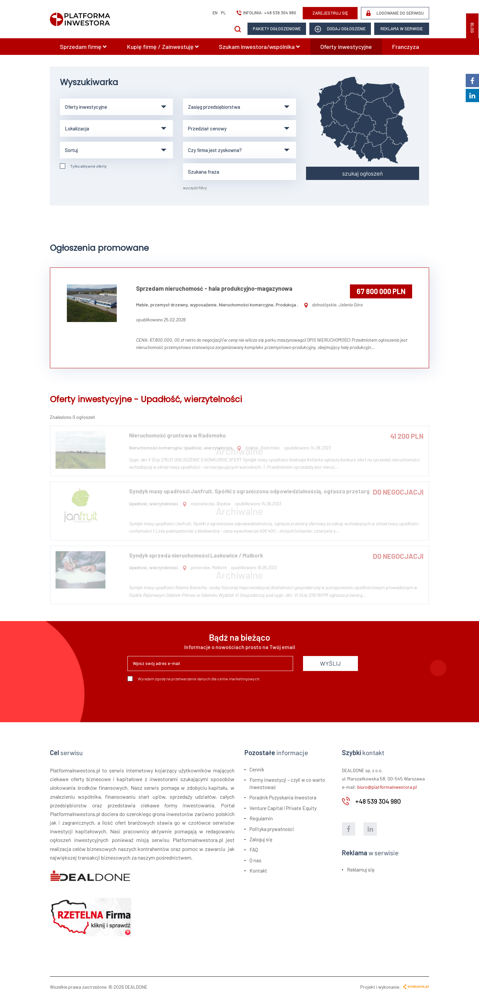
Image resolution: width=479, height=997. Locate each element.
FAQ (253, 850)
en (215, 12)
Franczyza (405, 46)
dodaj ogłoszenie (340, 29)
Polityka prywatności (271, 829)
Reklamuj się (361, 870)
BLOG (472, 28)
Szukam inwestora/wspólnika (259, 46)
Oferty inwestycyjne (346, 46)
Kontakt (258, 871)
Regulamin (261, 818)
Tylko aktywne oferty (83, 166)
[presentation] (178, 699)
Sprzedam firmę (83, 46)
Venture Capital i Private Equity (283, 808)
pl (223, 12)
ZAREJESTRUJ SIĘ (330, 13)
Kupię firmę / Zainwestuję (163, 46)
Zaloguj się (260, 839)
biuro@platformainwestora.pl (387, 787)
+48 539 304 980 (280, 12)
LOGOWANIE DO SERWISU (395, 13)
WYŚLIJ (330, 663)
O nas (255, 860)
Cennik (256, 769)
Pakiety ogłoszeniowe (277, 28)
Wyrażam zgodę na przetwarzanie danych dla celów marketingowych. (193, 678)
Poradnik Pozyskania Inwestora (282, 797)
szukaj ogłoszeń (362, 173)
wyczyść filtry (195, 187)
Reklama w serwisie (402, 28)
